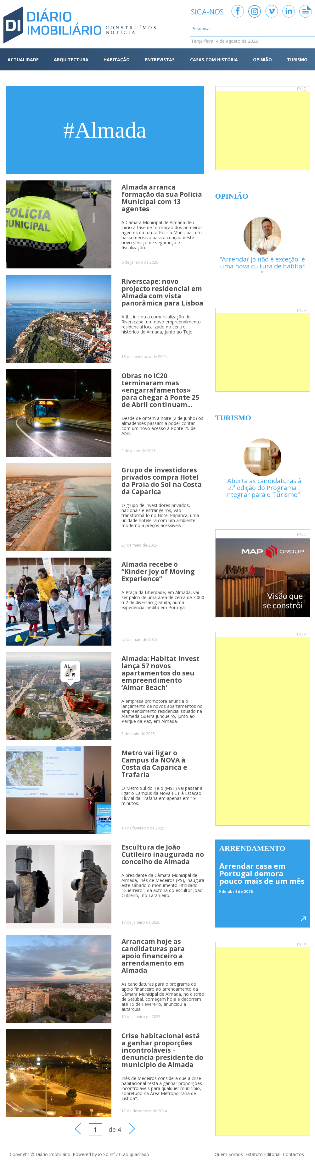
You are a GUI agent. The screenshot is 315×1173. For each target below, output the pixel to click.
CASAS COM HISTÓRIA (214, 60)
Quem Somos (229, 1154)
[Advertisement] (263, 130)
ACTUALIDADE (23, 60)
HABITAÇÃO (117, 60)
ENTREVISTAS (160, 60)
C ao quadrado (134, 1154)
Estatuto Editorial (262, 1154)
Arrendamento (252, 848)
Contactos (293, 1154)
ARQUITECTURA (71, 60)
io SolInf (106, 1154)
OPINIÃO (262, 60)
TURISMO (297, 60)
